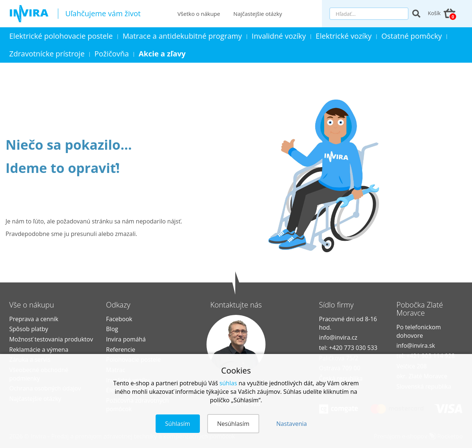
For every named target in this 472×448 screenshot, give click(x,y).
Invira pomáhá (126, 339)
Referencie (120, 349)
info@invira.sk (415, 345)
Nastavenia (291, 424)
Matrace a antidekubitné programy (182, 36)
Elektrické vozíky (344, 36)
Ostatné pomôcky (412, 36)
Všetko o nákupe (198, 13)
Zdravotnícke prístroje (47, 54)
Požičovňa (111, 54)
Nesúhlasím (233, 424)
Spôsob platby (28, 329)
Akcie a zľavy (162, 54)
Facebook (119, 319)
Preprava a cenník (33, 319)
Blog (112, 329)
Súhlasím (177, 424)
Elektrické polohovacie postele (61, 36)
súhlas (228, 383)
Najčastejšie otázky (257, 13)
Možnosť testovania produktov (51, 339)
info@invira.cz (338, 337)
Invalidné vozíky (279, 36)
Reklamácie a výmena (38, 349)
